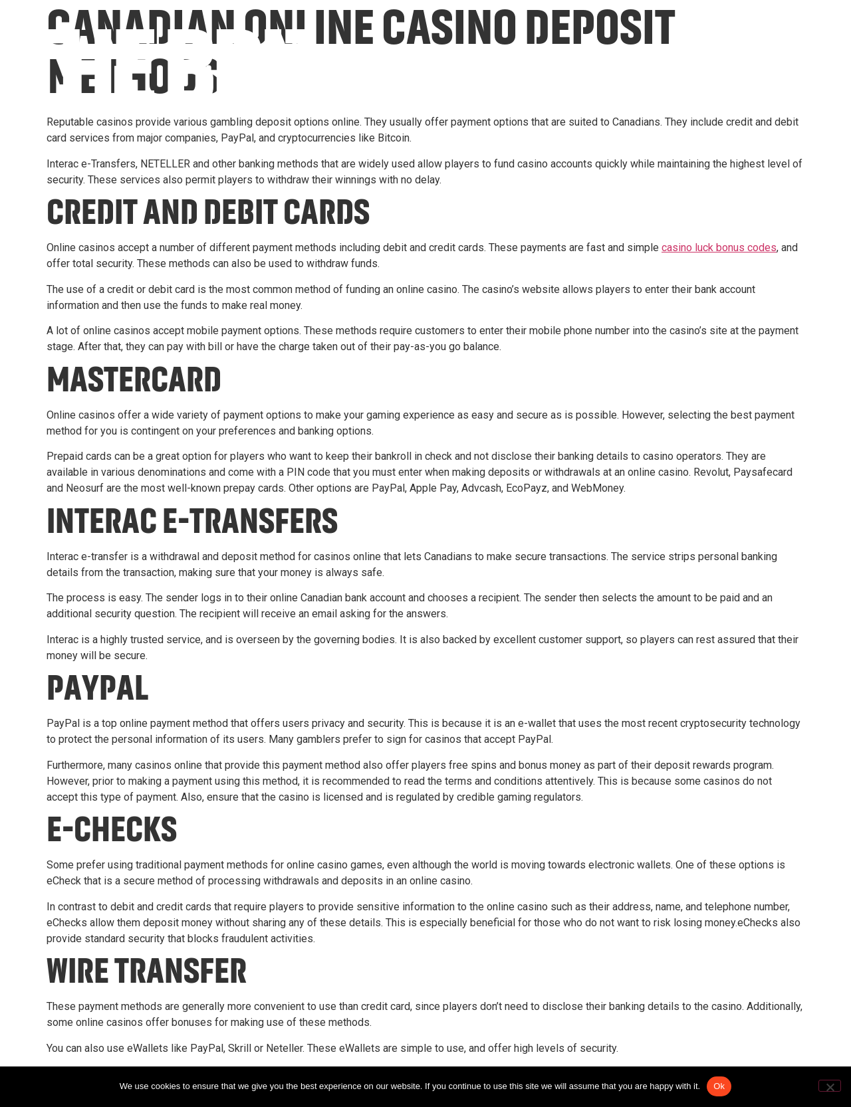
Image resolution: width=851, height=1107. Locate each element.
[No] (829, 1086)
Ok (719, 1086)
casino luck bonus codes (719, 247)
